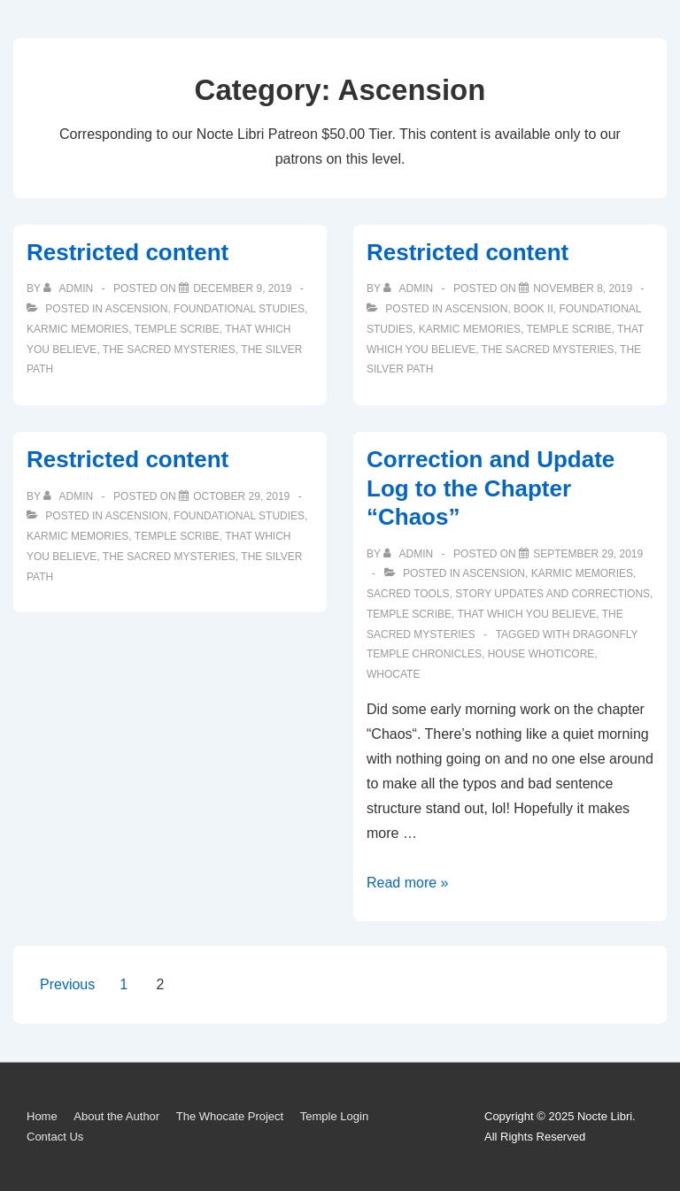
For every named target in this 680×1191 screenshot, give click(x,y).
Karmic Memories (77, 329)
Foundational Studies (239, 309)
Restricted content (127, 252)
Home (42, 1116)
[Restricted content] (242, 288)
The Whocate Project (229, 1116)
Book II (533, 309)
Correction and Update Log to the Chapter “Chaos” (490, 488)
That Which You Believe (526, 614)
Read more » (408, 882)
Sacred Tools (408, 594)
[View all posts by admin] (69, 288)
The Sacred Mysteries (169, 349)
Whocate (393, 674)
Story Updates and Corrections (552, 594)
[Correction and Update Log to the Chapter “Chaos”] (588, 554)
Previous (67, 984)
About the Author (116, 1116)
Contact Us (55, 1136)
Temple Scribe (177, 329)
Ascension (136, 309)
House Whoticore (541, 654)
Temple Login (334, 1116)
